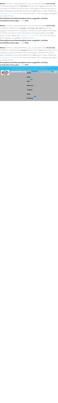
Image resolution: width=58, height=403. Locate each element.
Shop (28, 77)
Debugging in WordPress (10, 13)
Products (31, 97)
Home (32, 72)
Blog (28, 94)
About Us (30, 85)
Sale (30, 80)
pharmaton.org (18, 71)
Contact (29, 90)
